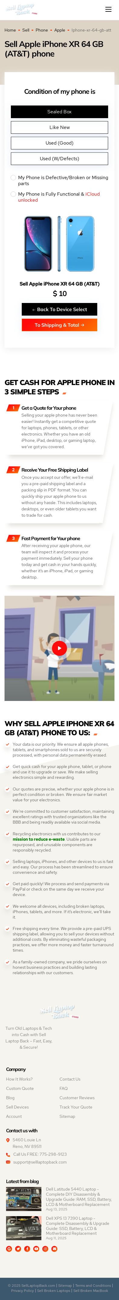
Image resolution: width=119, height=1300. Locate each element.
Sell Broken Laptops (53, 1290)
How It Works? (19, 1079)
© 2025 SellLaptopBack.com (31, 1285)
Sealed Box (59, 112)
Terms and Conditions (93, 1285)
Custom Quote (20, 1088)
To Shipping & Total (60, 325)
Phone (42, 30)
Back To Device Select (59, 309)
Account (14, 1116)
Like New (60, 127)
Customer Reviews (77, 1097)
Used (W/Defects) (59, 158)
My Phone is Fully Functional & (59, 197)
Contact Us (70, 1079)
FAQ (64, 1088)
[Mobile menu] (109, 9)
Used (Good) (59, 143)
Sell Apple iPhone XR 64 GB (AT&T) (60, 284)
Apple (59, 30)
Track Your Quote (76, 1107)
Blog (10, 1097)
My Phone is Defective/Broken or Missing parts (59, 181)
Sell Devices (17, 1107)
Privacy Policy (22, 1290)
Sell (25, 30)
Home (10, 30)
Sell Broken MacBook (90, 1290)
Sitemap (67, 1116)
